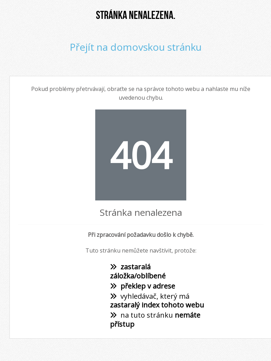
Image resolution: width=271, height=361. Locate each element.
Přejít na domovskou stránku (136, 47)
